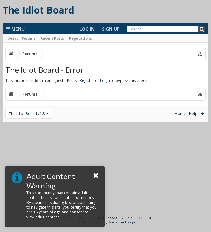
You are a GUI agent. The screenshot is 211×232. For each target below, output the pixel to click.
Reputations (80, 38)
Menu (15, 28)
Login (105, 80)
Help (193, 113)
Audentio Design (122, 222)
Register (87, 80)
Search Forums (21, 38)
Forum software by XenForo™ (106, 217)
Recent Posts (52, 38)
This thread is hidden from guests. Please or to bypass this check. (76, 80)
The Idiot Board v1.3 (27, 113)
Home (180, 113)
